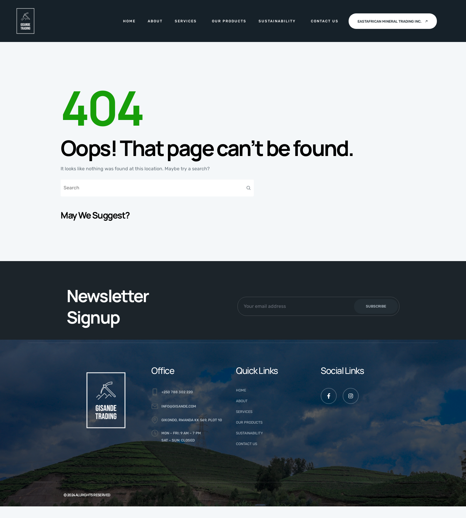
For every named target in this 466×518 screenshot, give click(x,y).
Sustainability (277, 21)
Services (186, 21)
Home (129, 21)
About (155, 21)
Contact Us (325, 21)
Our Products (229, 21)
